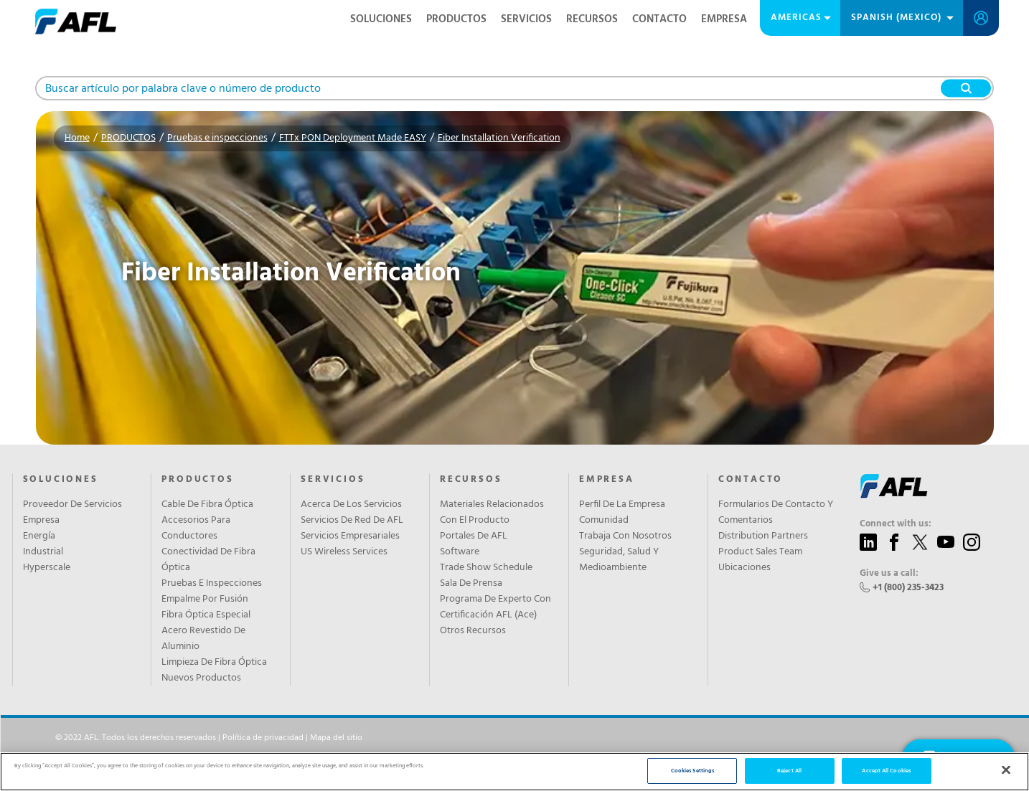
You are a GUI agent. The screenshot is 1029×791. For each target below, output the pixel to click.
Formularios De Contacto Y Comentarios (775, 513)
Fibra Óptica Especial (205, 615)
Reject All (789, 770)
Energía (39, 536)
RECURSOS (592, 19)
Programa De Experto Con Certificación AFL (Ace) (495, 607)
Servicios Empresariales (350, 536)
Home (77, 138)
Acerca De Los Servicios (351, 505)
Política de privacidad (263, 738)
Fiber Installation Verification (499, 138)
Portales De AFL (473, 536)
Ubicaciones (744, 568)
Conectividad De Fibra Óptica (208, 560)
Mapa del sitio (336, 738)
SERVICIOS (526, 19)
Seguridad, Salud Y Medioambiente (619, 560)
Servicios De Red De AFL (352, 521)
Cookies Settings (692, 770)
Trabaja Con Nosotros (625, 536)
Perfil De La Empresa (622, 505)
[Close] (1006, 770)
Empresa (41, 521)
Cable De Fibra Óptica (207, 505)
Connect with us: (895, 524)
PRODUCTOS (456, 19)
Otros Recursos (473, 631)
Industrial (43, 552)
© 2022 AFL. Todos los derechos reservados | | (208, 738)
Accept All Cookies (886, 770)
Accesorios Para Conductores (195, 528)
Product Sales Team (760, 552)
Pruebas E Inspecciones (211, 584)
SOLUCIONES (381, 19)
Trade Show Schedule (486, 568)
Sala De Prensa (471, 584)
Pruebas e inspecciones (217, 138)
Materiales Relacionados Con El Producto (492, 513)
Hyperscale (46, 568)
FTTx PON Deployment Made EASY (352, 138)
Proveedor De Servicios (72, 505)
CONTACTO (659, 19)
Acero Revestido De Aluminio (203, 639)
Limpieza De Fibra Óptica (214, 663)
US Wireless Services (344, 552)
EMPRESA (724, 19)
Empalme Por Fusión (204, 599)
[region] (514, 771)
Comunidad (604, 521)
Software (459, 552)
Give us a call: (889, 573)
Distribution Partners (763, 536)
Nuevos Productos (201, 678)
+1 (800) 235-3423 (908, 587)
